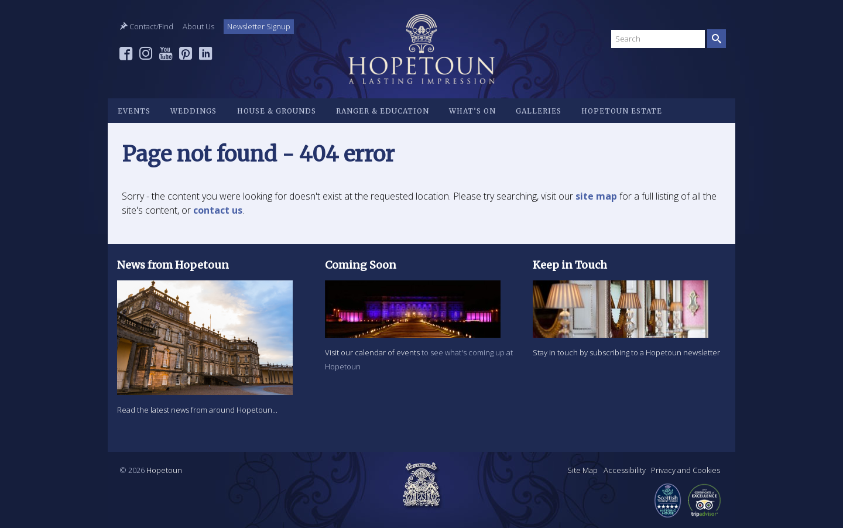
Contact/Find (146, 26)
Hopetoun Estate (621, 111)
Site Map (582, 470)
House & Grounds (276, 111)
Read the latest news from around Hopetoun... (197, 409)
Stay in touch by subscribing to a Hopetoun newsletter (626, 352)
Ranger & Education (382, 111)
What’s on (472, 111)
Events (134, 111)
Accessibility (625, 470)
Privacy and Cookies (685, 470)
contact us (217, 210)
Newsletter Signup (258, 26)
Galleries (538, 111)
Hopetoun (421, 49)
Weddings (193, 111)
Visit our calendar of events (372, 352)
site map (596, 196)
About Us (198, 26)
